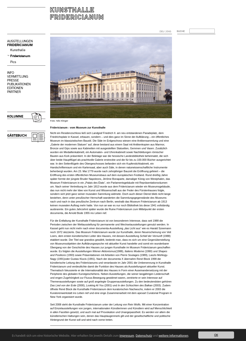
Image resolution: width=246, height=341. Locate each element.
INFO (10, 73)
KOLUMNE (15, 116)
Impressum (126, 336)
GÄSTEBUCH (17, 135)
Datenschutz (144, 336)
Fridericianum (20, 56)
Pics (13, 62)
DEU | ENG (165, 31)
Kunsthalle (17, 50)
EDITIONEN (15, 88)
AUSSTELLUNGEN (20, 41)
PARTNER (14, 92)
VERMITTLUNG (17, 76)
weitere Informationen (173, 336)
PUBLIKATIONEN (19, 84)
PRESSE (13, 80)
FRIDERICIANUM (20, 45)
